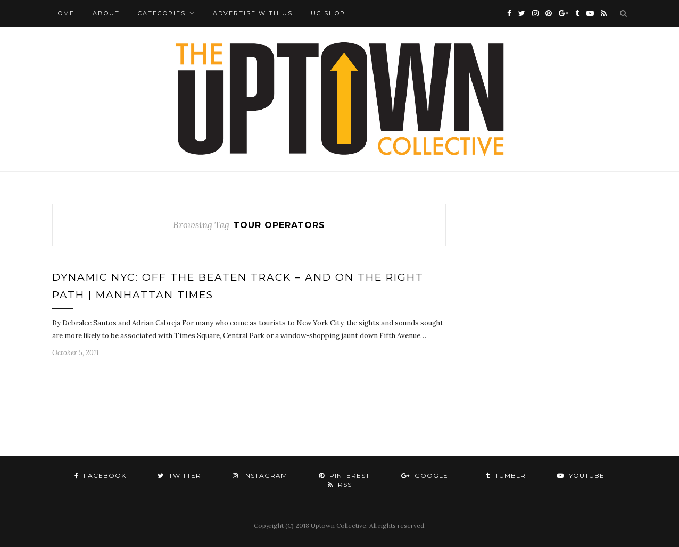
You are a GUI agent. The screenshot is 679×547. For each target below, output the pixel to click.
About (106, 13)
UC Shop (328, 13)
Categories (162, 13)
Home (63, 13)
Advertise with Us (253, 13)
